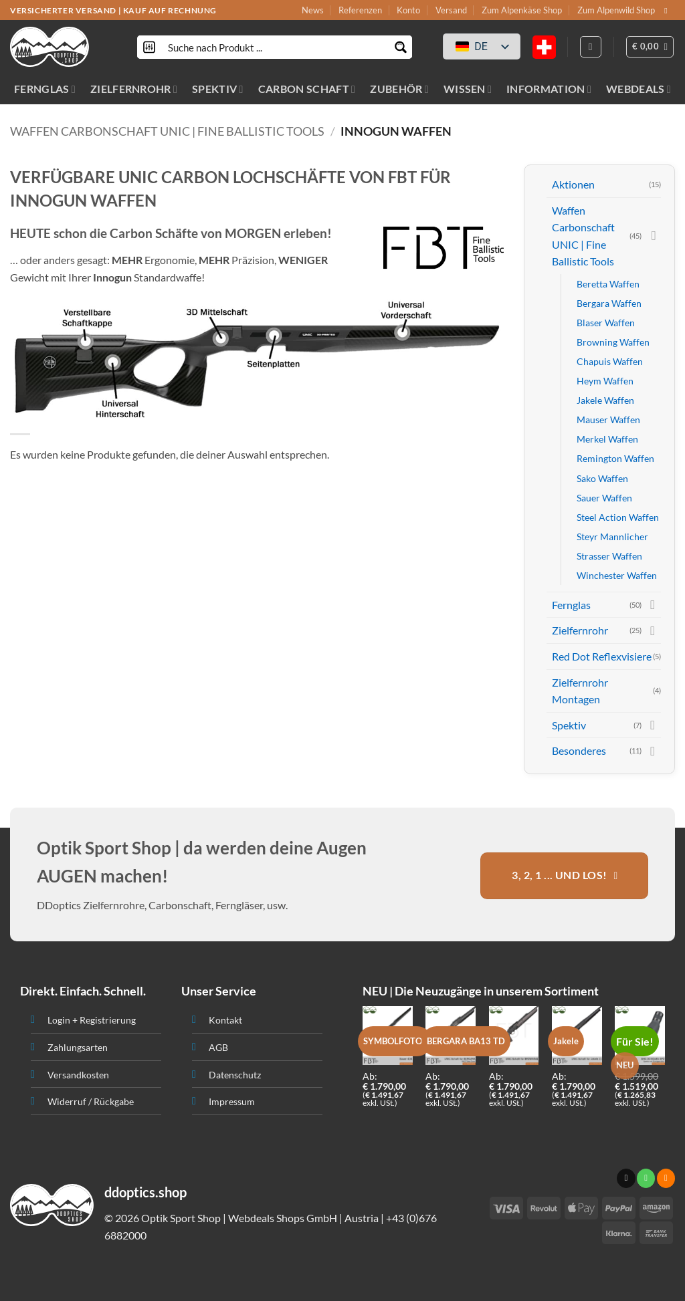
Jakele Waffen (605, 400)
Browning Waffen (613, 342)
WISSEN (468, 88)
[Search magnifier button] (400, 47)
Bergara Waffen (609, 303)
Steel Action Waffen (618, 517)
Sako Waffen (602, 478)
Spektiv (569, 725)
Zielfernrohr (580, 630)
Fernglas (571, 604)
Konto (408, 10)
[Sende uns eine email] (668, 10)
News (313, 10)
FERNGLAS (45, 88)
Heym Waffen (605, 380)
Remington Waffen (615, 458)
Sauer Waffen (604, 497)
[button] (650, 46)
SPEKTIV (217, 88)
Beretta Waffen (608, 283)
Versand (451, 10)
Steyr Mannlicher (612, 536)
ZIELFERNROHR (133, 88)
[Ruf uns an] (646, 1178)
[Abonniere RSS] (666, 1178)
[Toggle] (653, 236)
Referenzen (360, 10)
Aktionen (573, 184)
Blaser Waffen (606, 322)
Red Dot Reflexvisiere (602, 656)
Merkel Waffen (607, 439)
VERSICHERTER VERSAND (63, 10)
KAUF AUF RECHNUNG (170, 10)
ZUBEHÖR (399, 88)
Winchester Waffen (617, 575)
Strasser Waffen (609, 556)
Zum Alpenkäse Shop (522, 10)
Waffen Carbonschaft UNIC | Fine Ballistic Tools (167, 131)
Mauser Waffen (608, 419)
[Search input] (275, 47)
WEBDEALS (638, 88)
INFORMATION (548, 88)
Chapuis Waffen (610, 361)
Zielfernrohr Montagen (580, 691)
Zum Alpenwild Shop (616, 10)
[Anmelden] (590, 46)
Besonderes (579, 750)
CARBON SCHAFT (307, 88)
